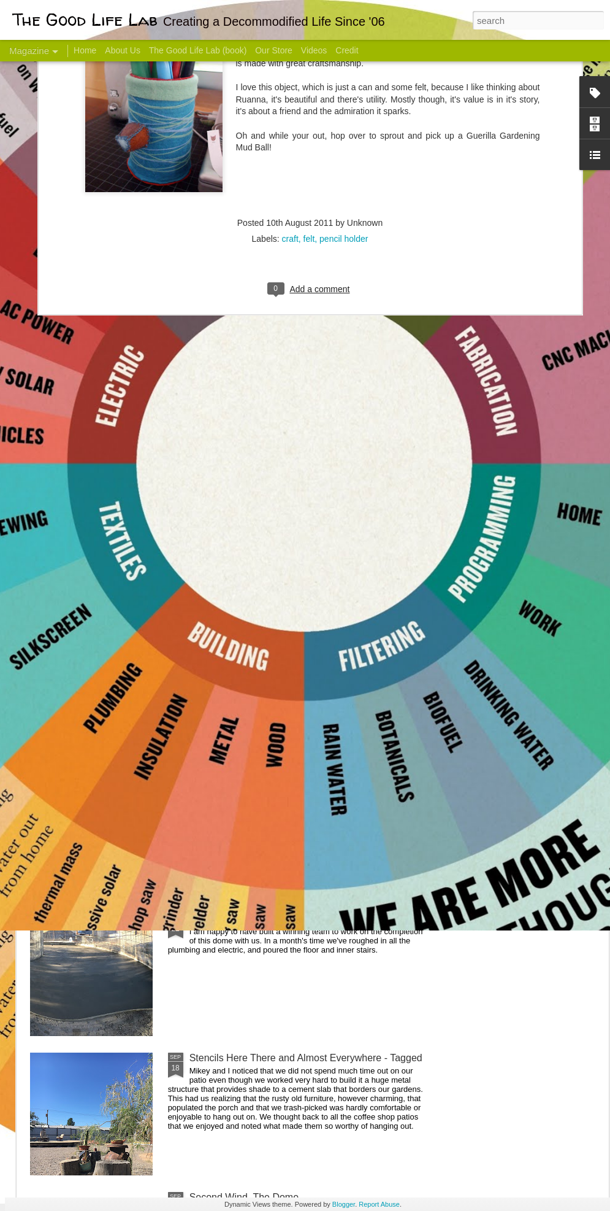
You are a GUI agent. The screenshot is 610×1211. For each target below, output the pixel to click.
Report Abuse (379, 1204)
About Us (122, 50)
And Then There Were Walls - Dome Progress (289, 779)
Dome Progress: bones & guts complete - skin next (299, 918)
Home (85, 50)
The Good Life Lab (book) (198, 50)
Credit (346, 50)
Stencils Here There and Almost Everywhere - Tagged (305, 1058)
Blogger (343, 1204)
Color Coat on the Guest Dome (118, 726)
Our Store (273, 50)
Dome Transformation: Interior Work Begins (283, 586)
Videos (314, 50)
